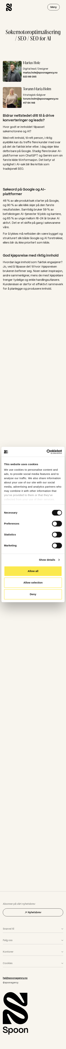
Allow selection (32, 582)
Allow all (33, 571)
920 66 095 (30, 76)
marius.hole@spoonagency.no (40, 72)
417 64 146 (29, 102)
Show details (47, 559)
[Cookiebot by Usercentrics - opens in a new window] (47, 451)
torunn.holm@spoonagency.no (40, 98)
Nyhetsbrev (33, 912)
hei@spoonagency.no (15, 978)
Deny (33, 594)
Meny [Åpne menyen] (53, 7)
